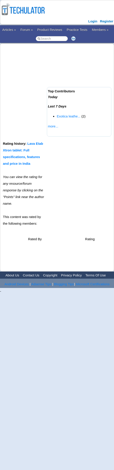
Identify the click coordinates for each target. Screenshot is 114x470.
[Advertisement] (41, 92)
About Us (12, 275)
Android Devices (16, 284)
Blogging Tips (64, 284)
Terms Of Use (95, 275)
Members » (100, 30)
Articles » (9, 30)
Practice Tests (77, 30)
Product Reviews (49, 30)
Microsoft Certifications (93, 284)
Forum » (26, 30)
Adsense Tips (41, 284)
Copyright (50, 275)
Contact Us (31, 275)
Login (92, 21)
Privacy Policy (71, 275)
